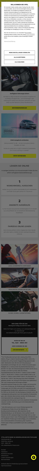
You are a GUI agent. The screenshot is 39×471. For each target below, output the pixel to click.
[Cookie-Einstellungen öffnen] (33, 457)
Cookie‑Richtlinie (30, 34)
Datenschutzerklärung (9, 41)
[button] (19, 53)
